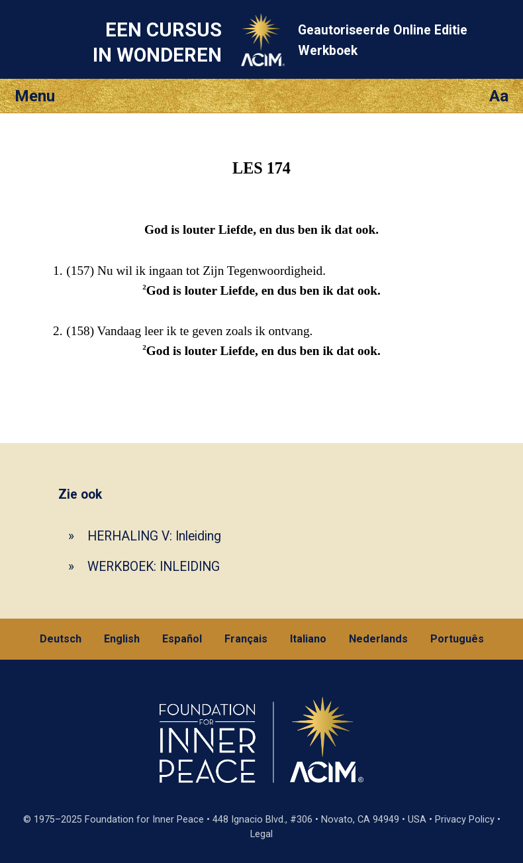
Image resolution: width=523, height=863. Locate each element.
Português (457, 639)
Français (245, 639)
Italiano (308, 639)
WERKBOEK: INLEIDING (153, 566)
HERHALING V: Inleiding (154, 536)
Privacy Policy (465, 819)
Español (182, 639)
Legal (261, 834)
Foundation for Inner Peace (144, 819)
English (122, 639)
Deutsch (60, 639)
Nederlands (378, 639)
